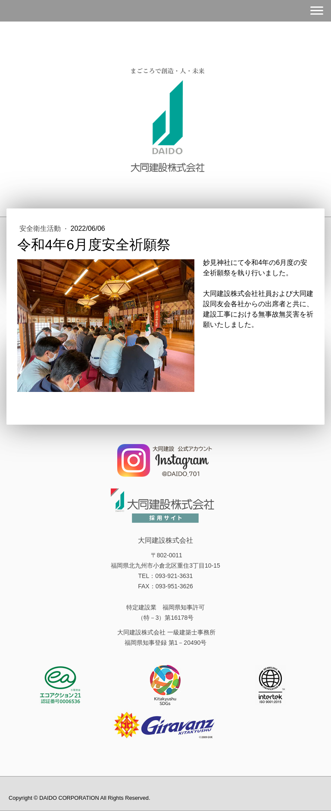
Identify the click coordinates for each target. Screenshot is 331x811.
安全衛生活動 (40, 228)
